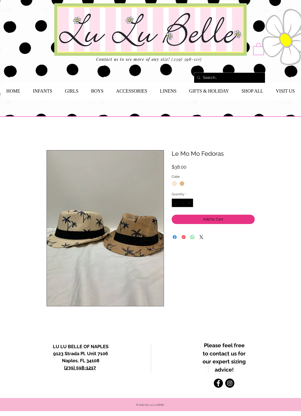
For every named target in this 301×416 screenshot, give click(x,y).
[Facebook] (218, 383)
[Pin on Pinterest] (183, 237)
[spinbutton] (182, 203)
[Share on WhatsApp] (192, 237)
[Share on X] (201, 237)
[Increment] (189, 203)
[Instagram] (229, 383)
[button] (258, 48)
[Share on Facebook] (175, 237)
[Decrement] (175, 203)
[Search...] (229, 78)
